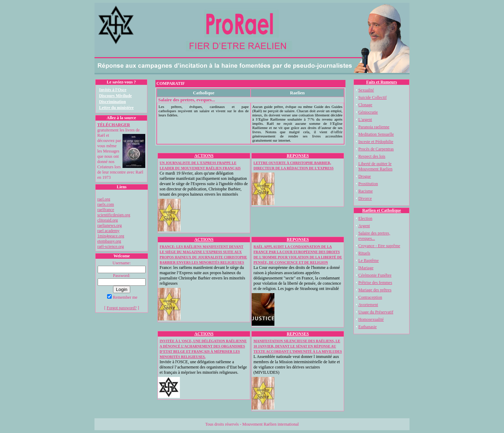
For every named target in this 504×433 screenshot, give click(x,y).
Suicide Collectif (372, 97)
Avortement (368, 304)
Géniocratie (368, 112)
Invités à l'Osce (112, 89)
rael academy (108, 230)
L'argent (365, 119)
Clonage (365, 104)
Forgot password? (121, 307)
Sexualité (366, 90)
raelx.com (105, 204)
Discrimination (112, 101)
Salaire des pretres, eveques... (374, 236)
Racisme (365, 191)
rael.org (103, 199)
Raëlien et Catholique (381, 210)
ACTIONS (204, 155)
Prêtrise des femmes (375, 282)
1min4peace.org (110, 236)
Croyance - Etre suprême (379, 245)
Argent (364, 225)
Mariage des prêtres (375, 289)
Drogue (364, 176)
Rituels (364, 253)
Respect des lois (371, 156)
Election (365, 218)
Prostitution (368, 183)
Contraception (370, 297)
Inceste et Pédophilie (375, 141)
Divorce (365, 198)
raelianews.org (109, 225)
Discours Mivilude (115, 95)
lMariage (365, 267)
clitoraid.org (107, 220)
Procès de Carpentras (376, 149)
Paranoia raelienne (374, 126)
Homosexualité (371, 319)
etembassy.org (109, 241)
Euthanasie (367, 326)
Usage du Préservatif (375, 312)
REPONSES (298, 155)
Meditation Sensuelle (376, 134)
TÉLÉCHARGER (113, 124)
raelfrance (105, 209)
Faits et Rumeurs (381, 82)
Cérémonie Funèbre (375, 275)
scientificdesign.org (113, 214)
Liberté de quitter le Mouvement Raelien (375, 166)
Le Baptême (368, 260)
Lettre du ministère (116, 107)
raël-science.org (110, 246)
